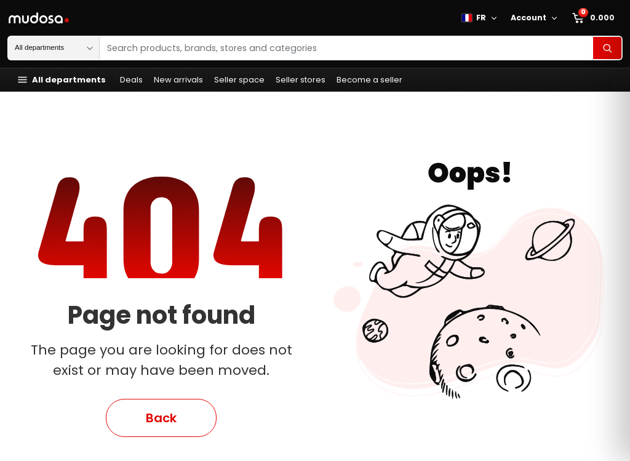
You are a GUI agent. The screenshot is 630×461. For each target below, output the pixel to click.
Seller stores (300, 80)
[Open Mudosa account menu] (556, 18)
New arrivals (178, 80)
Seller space (239, 80)
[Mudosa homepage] (39, 18)
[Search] (607, 48)
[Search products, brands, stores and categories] (346, 48)
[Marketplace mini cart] (594, 18)
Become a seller (369, 80)
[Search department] (54, 48)
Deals (131, 80)
